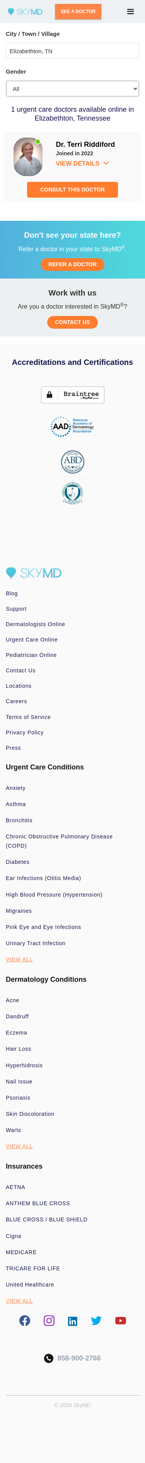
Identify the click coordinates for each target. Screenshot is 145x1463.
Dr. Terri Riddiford (85, 144)
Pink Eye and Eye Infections (43, 927)
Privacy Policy (25, 732)
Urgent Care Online (32, 640)
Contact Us (21, 670)
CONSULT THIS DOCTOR (72, 189)
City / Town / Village (33, 33)
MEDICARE (21, 1252)
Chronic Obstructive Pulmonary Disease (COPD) (59, 841)
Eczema (16, 1033)
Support (16, 609)
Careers (16, 701)
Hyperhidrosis (24, 1065)
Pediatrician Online (31, 655)
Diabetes (17, 862)
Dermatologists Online (35, 624)
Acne (12, 1000)
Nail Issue (19, 1081)
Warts (13, 1130)
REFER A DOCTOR (72, 264)
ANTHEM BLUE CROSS (38, 1203)
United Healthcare (30, 1285)
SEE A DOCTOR (78, 11)
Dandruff (17, 1016)
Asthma (16, 804)
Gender (16, 71)
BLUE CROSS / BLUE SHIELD (46, 1219)
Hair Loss (18, 1049)
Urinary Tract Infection (36, 943)
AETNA (16, 1187)
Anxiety (16, 788)
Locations (19, 686)
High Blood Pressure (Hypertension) (54, 895)
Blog (12, 593)
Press (13, 748)
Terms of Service (28, 717)
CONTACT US (72, 322)
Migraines (19, 911)
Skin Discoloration (30, 1114)
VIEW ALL (19, 959)
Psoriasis (18, 1098)
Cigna (13, 1236)
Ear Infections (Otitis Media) (43, 878)
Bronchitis (19, 820)
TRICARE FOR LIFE (33, 1268)
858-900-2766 (72, 1358)
